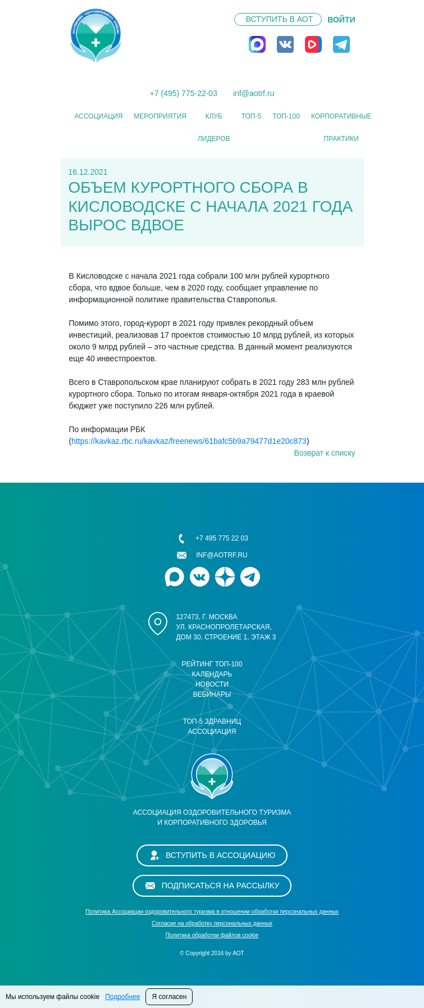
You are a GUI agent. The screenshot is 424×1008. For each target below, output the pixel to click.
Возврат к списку (324, 452)
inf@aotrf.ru (253, 93)
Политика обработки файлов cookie (212, 935)
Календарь (212, 674)
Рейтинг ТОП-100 (212, 664)
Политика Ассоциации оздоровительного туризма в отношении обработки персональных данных (212, 912)
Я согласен (169, 997)
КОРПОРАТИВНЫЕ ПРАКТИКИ (341, 127)
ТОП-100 (286, 116)
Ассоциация (99, 116)
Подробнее (122, 997)
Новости (212, 684)
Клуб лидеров (214, 127)
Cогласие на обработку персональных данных (212, 923)
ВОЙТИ (341, 19)
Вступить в (279, 19)
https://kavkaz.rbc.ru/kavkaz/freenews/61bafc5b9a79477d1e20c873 (189, 441)
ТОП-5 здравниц (212, 721)
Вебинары (212, 694)
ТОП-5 (251, 116)
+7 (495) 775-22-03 (183, 93)
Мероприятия (160, 116)
